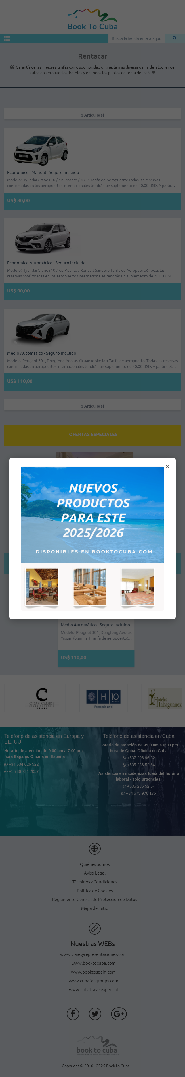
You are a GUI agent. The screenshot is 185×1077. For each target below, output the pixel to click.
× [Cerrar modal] (167, 466)
